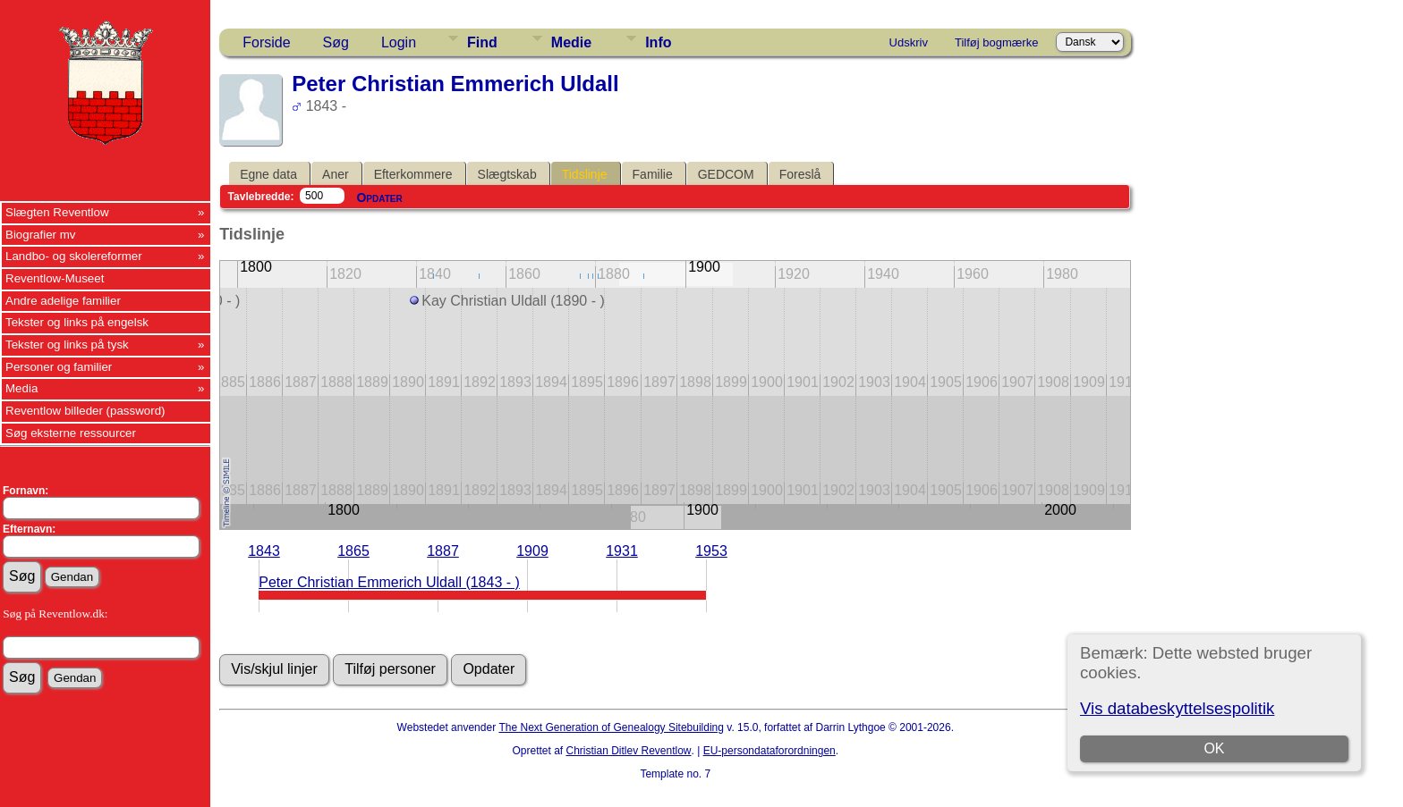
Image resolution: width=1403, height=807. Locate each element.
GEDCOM (726, 174)
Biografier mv (40, 234)
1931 (622, 551)
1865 (353, 551)
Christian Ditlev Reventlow (628, 750)
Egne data (268, 174)
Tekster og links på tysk (67, 344)
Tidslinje (585, 174)
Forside (266, 42)
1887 (443, 551)
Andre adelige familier (63, 300)
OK (1213, 748)
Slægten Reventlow (57, 212)
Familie (653, 174)
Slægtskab (507, 174)
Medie (571, 42)
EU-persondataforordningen (769, 750)
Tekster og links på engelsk (77, 322)
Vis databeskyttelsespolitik (1177, 708)
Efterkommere (413, 174)
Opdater (379, 197)
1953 (711, 551)
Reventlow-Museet (54, 278)
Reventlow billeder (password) (85, 410)
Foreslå (800, 174)
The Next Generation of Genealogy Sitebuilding (611, 727)
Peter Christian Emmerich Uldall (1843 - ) (389, 582)
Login (398, 42)
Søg (336, 42)
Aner (335, 174)
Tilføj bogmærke (996, 42)
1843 (264, 551)
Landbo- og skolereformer (73, 256)
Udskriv (908, 42)
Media (21, 388)
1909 (532, 551)
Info (658, 42)
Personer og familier (58, 367)
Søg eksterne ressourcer (70, 433)
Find (482, 42)
